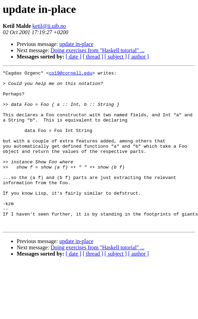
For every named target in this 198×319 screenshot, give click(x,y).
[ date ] (73, 57)
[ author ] (138, 57)
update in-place (76, 44)
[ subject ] (116, 57)
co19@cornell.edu (70, 74)
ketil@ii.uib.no (49, 26)
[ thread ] (93, 57)
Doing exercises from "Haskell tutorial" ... (98, 50)
